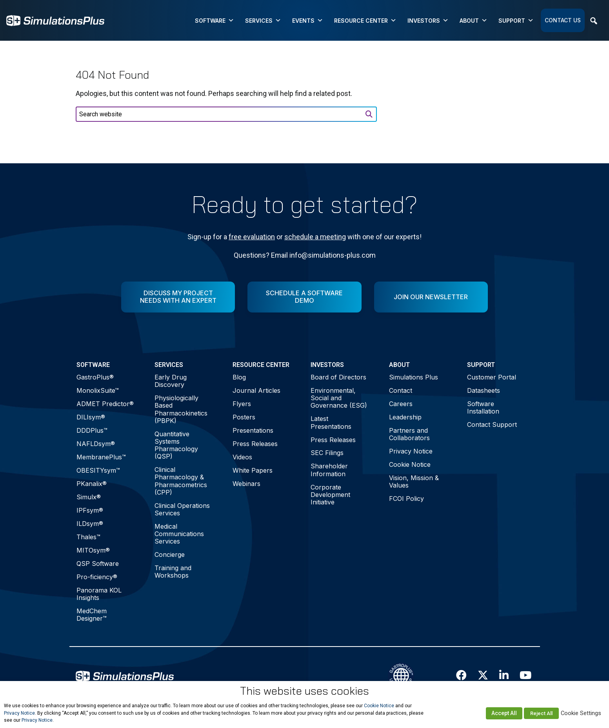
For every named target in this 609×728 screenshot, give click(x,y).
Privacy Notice (411, 451)
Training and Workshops (173, 571)
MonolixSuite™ (97, 390)
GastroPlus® (95, 377)
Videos (242, 457)
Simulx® (88, 497)
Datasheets (483, 390)
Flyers (242, 404)
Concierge (170, 554)
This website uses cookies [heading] (304, 691)
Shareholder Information (329, 469)
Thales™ (88, 537)
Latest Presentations (331, 422)
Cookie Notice (410, 464)
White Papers (253, 470)
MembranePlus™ (101, 457)
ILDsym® (89, 523)
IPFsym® (89, 510)
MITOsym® (93, 550)
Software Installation (483, 407)
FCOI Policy (406, 498)
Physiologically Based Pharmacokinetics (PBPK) (181, 409)
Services (263, 20)
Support (516, 20)
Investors (428, 20)
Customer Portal (491, 377)
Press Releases (255, 444)
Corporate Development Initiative (330, 494)
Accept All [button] (504, 713)
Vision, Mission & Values (414, 481)
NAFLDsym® (95, 444)
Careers (401, 404)
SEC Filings (327, 453)
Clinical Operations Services (182, 509)
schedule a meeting (315, 237)
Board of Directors (338, 377)
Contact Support (492, 424)
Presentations (253, 430)
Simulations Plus (413, 377)
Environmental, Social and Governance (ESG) (339, 398)
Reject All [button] (541, 713)
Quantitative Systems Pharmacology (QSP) (176, 445)
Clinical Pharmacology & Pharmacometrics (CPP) (181, 481)
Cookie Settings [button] (581, 713)
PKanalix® (91, 484)
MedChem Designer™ (91, 614)
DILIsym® (90, 417)
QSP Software (97, 563)
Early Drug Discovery (171, 380)
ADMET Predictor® (105, 404)
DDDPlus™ (91, 430)
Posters (244, 417)
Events (307, 20)
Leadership (405, 417)
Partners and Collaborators (409, 434)
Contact (400, 390)
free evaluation (252, 237)
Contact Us (563, 20)
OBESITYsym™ (98, 470)
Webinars (246, 484)
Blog (239, 377)
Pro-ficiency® (96, 577)
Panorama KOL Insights (99, 594)
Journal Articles (256, 390)
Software (214, 20)
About (473, 20)
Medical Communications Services (179, 533)
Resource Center (365, 20)
